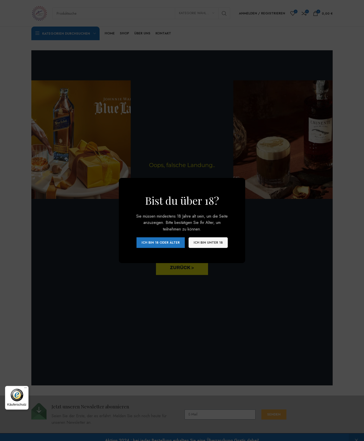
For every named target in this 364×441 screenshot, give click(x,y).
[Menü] (25, 389)
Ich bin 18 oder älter (161, 242)
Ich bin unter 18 (208, 242)
